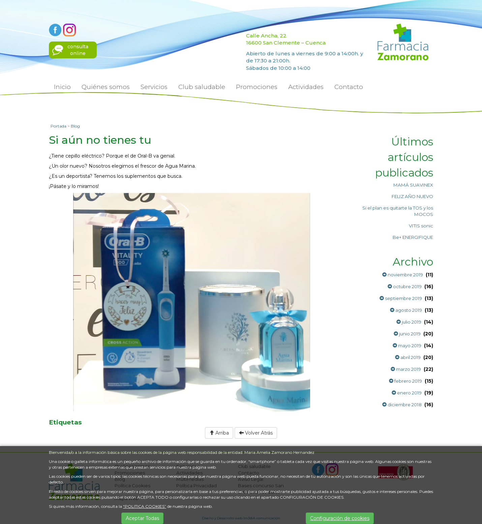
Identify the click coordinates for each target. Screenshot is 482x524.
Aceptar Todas (142, 518)
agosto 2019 (406, 310)
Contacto (348, 87)
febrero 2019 (405, 381)
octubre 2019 (405, 286)
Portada (58, 126)
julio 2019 (408, 322)
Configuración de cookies (339, 518)
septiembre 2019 (401, 298)
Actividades (306, 87)
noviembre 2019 (402, 274)
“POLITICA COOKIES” (144, 506)
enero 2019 (407, 392)
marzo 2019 (406, 369)
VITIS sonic (421, 225)
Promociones (256, 87)
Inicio (62, 87)
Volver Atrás (256, 433)
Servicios (154, 87)
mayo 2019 (407, 345)
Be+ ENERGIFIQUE (413, 237)
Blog (75, 126)
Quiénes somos (106, 87)
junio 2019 (407, 333)
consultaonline (77, 50)
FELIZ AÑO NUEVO (412, 196)
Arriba (219, 433)
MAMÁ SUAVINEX (413, 185)
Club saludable (201, 87)
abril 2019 (408, 357)
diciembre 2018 (402, 404)
